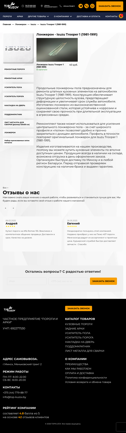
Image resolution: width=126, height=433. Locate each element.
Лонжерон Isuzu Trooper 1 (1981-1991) (50, 65)
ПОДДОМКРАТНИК (13, 114)
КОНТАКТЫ (111, 16)
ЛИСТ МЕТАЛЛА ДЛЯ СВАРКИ (84, 350)
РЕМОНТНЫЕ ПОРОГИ (14, 69)
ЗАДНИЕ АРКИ (74, 328)
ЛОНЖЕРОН (10, 132)
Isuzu (33, 24)
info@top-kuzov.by (14, 397)
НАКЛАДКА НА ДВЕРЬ (14, 105)
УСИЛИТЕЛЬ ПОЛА (13, 87)
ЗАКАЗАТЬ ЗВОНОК (110, 6)
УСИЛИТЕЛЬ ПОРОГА (14, 96)
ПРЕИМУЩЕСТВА (76, 364)
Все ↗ (5, 187)
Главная (7, 24)
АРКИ (20, 16)
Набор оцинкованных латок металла (16, 141)
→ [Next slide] (13, 208)
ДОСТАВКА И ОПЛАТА (88, 16)
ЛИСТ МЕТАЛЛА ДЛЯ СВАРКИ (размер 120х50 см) (16, 123)
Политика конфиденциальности (86, 377)
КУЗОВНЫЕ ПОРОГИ (78, 324)
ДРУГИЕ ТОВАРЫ (37, 16)
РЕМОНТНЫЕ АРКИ (13, 78)
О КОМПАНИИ (61, 16)
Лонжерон (20, 24)
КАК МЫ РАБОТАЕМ (78, 368)
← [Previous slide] (5, 208)
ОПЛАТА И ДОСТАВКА (79, 373)
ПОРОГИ (7, 16)
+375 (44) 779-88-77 (69, 6)
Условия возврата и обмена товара (88, 382)
